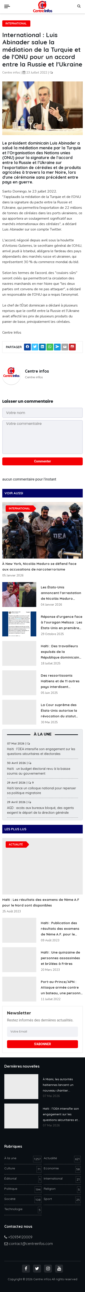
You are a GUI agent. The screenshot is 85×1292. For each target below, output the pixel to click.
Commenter (42, 461)
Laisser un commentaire (27, 401)
